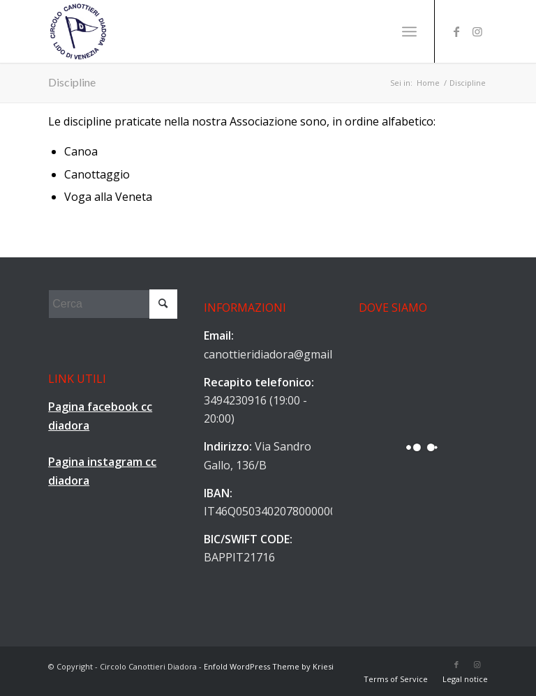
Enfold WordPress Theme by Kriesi (269, 666)
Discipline (72, 82)
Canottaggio (97, 174)
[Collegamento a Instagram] (477, 31)
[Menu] (409, 31)
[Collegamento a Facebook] (456, 31)
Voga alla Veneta (108, 196)
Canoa (81, 151)
